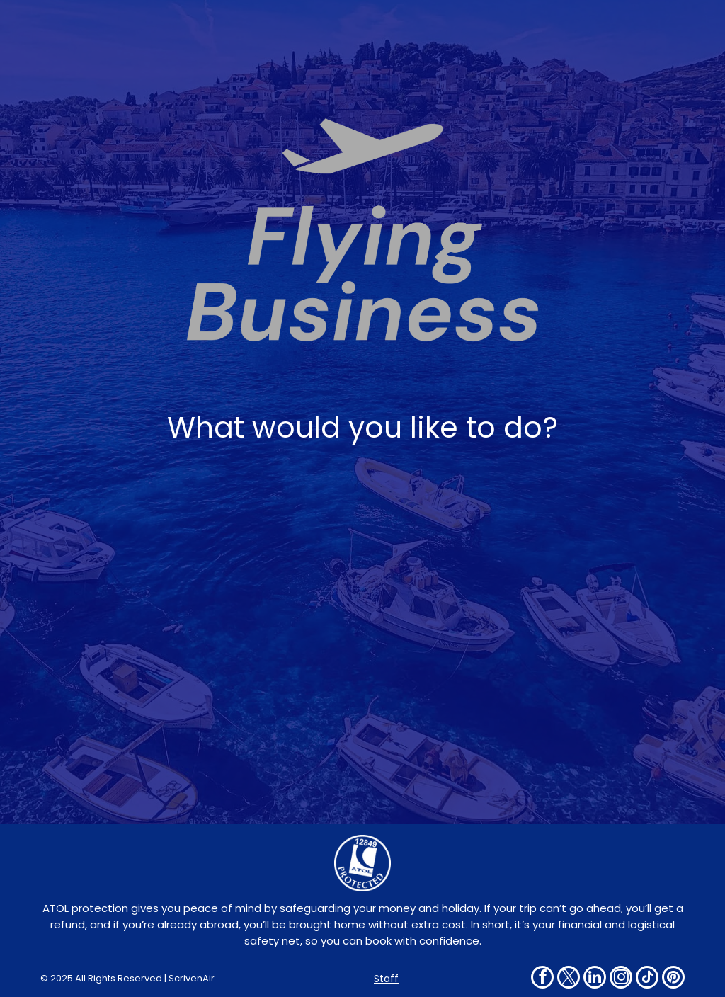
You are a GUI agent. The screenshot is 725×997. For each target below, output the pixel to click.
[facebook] (542, 979)
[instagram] (621, 979)
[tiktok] (647, 979)
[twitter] (568, 979)
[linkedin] (594, 979)
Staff (386, 979)
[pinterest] (673, 979)
